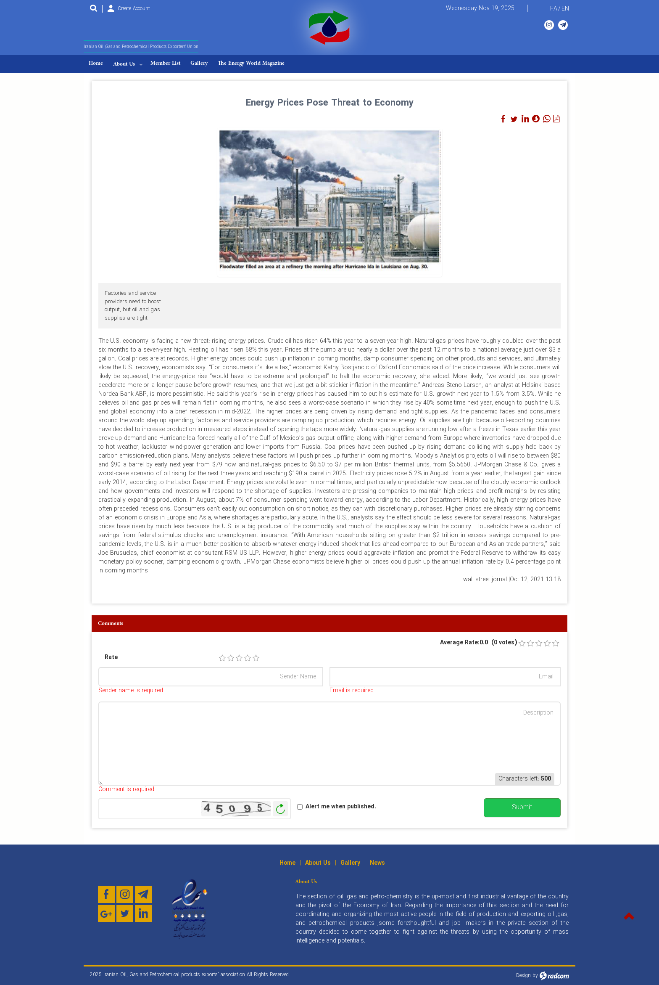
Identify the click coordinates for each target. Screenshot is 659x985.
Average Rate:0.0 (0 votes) (478, 642)
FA (553, 8)
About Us (318, 863)
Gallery (350, 863)
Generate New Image (280, 809)
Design (523, 976)
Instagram (549, 24)
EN (565, 8)
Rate (111, 657)
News (377, 863)
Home (287, 863)
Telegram (563, 24)
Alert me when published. (341, 806)
